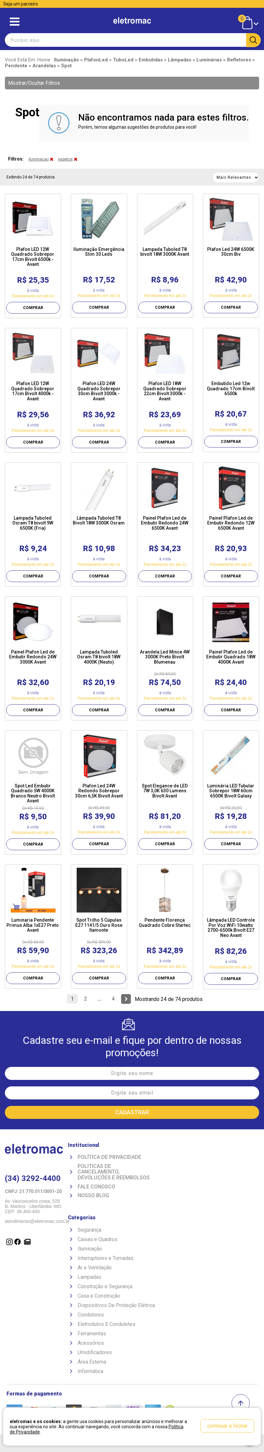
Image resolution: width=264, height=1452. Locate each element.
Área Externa (92, 1362)
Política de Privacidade (109, 1157)
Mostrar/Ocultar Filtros (34, 83)
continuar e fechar (227, 1426)
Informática (90, 1371)
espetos (65, 159)
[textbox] (132, 40)
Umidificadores (95, 1352)
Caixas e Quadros (98, 1239)
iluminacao (39, 159)
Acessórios (91, 1343)
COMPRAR (33, 307)
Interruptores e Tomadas (105, 1258)
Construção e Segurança (105, 1286)
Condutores (91, 1315)
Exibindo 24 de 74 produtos (30, 177)
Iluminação (90, 1249)
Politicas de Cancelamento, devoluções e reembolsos (114, 1172)
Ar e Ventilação (95, 1267)
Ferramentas (92, 1333)
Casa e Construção (99, 1296)
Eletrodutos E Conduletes (106, 1324)
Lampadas (89, 1277)
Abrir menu (14, 22)
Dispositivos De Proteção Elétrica (116, 1305)
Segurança (89, 1230)
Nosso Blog (93, 1196)
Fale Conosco (96, 1187)
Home (43, 60)
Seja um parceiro (20, 3)
